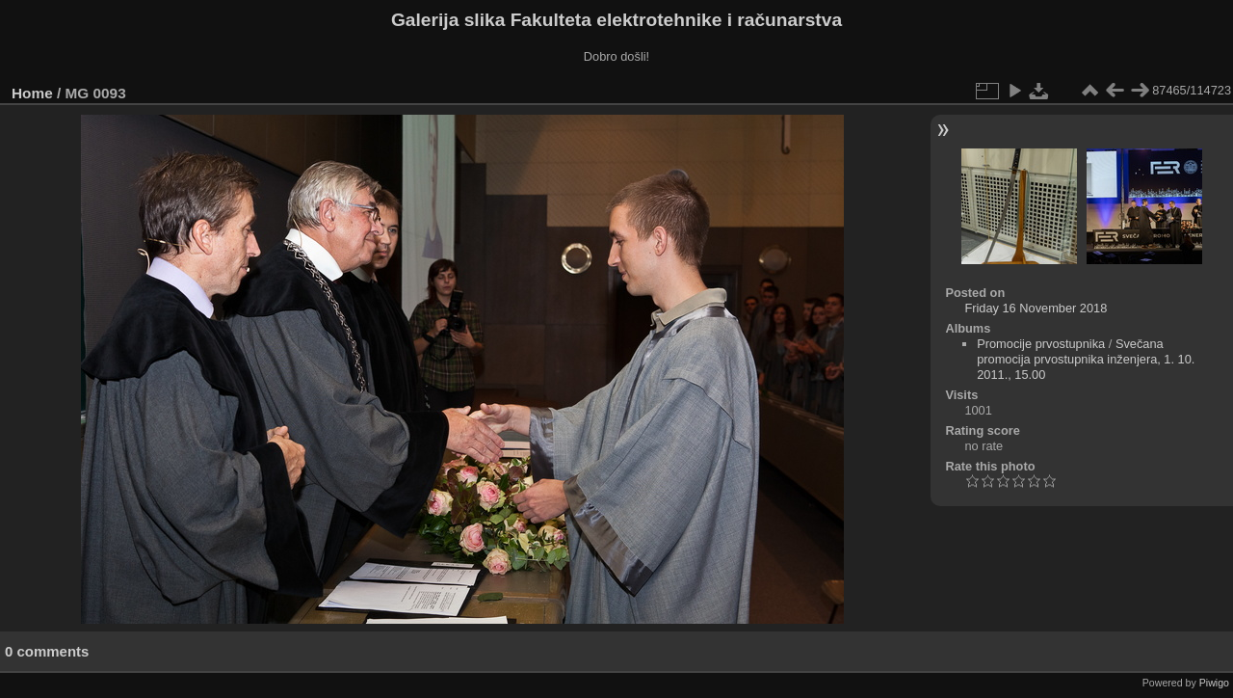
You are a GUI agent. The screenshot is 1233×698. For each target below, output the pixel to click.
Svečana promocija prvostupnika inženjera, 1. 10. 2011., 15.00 (1085, 359)
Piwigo (1214, 682)
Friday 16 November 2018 (1035, 308)
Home (32, 93)
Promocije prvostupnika (1041, 343)
